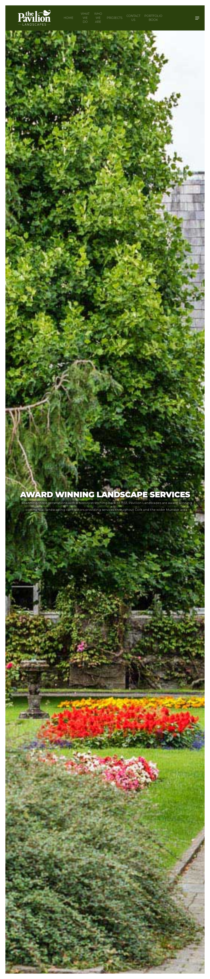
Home (68, 18)
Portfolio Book (153, 18)
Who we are (98, 18)
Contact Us (133, 18)
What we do (85, 18)
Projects (114, 18)
